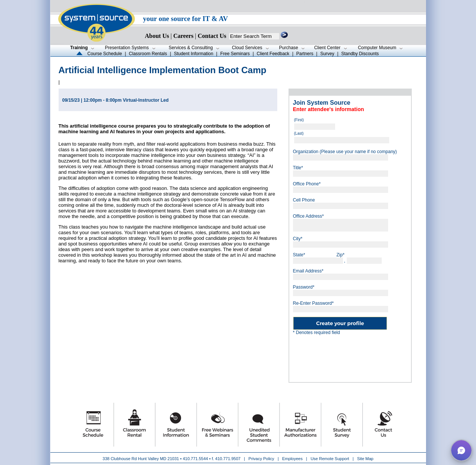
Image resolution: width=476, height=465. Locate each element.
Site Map (365, 458)
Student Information (193, 53)
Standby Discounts (360, 53)
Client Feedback (273, 53)
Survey (327, 53)
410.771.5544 (195, 458)
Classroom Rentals (148, 53)
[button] (461, 450)
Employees (292, 458)
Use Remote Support (330, 458)
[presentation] (350, 355)
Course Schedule (105, 53)
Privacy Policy (261, 458)
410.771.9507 (227, 458)
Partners (304, 53)
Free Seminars (235, 53)
